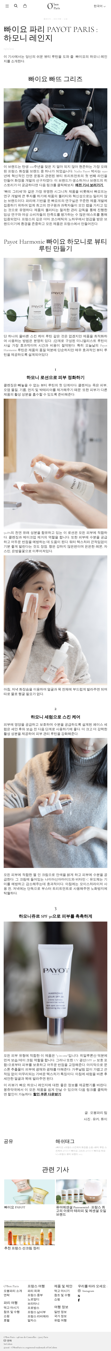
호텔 (7, 1320)
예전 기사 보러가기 (89, 185)
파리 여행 (57, 19)
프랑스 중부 (35, 1295)
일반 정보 (60, 1312)
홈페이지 (47, 19)
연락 (7, 1295)
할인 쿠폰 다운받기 (47, 1094)
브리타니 (33, 1303)
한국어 (100, 6)
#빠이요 (59, 1147)
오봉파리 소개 (13, 1291)
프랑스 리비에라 (38, 1316)
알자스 (32, 1320)
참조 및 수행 (12, 1312)
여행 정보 (61, 1307)
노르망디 (33, 1299)
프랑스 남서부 (37, 1312)
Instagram (86, 1291)
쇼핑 (65, 19)
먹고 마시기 (11, 1308)
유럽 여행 (60, 1320)
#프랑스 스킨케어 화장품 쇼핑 (79, 1147)
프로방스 (33, 1308)
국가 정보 (60, 1316)
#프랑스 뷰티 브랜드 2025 (70, 1154)
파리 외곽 (34, 1291)
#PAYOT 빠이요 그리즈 (74, 1151)
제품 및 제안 (63, 1286)
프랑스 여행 (36, 1286)
